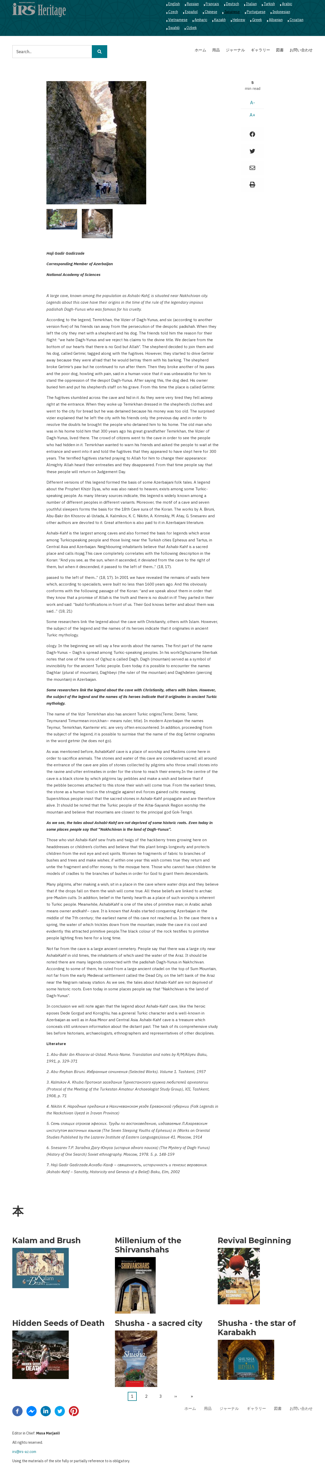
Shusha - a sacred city (158, 1323)
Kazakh (220, 19)
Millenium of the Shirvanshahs (148, 1245)
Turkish (269, 4)
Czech (173, 11)
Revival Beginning (254, 1240)
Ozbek (191, 27)
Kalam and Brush (46, 1240)
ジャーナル (235, 49)
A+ (252, 115)
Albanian (276, 19)
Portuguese (256, 11)
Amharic (200, 19)
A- (252, 103)
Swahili (174, 27)
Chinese (211, 11)
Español (191, 11)
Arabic (287, 4)
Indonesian (281, 11)
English (174, 4)
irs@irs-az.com (24, 1451)
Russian (193, 4)
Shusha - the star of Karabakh (257, 1328)
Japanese (232, 11)
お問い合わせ (301, 49)
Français (212, 4)
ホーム (200, 49)
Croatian (296, 19)
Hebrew (239, 19)
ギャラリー (260, 49)
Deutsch (232, 4)
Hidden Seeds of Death (58, 1323)
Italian (251, 4)
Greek (257, 19)
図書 (280, 49)
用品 (216, 49)
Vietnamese (178, 19)
